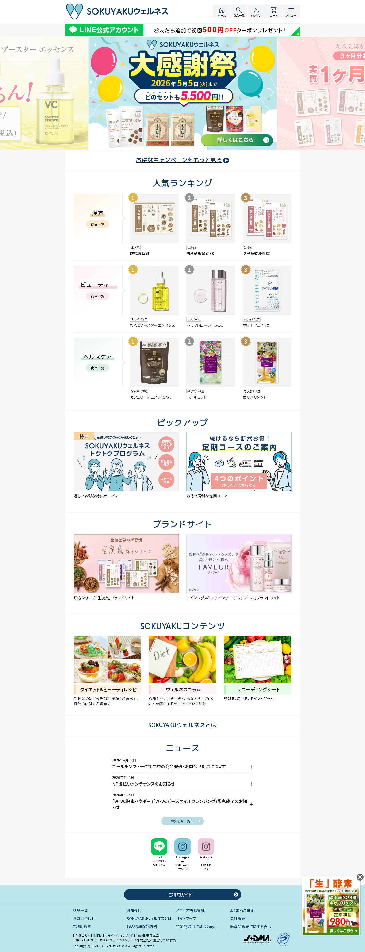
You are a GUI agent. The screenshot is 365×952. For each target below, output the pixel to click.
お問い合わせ (84, 918)
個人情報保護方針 (142, 926)
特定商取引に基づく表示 (196, 926)
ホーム (221, 11)
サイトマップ (186, 918)
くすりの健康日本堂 (145, 935)
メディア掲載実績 (190, 910)
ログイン (256, 11)
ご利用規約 (82, 926)
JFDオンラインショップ (111, 935)
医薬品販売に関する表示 (250, 926)
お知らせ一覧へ (182, 821)
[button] (93, 94)
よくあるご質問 (242, 910)
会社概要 (238, 918)
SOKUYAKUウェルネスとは (149, 918)
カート (273, 11)
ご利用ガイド (180, 894)
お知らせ (134, 910)
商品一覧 (238, 11)
